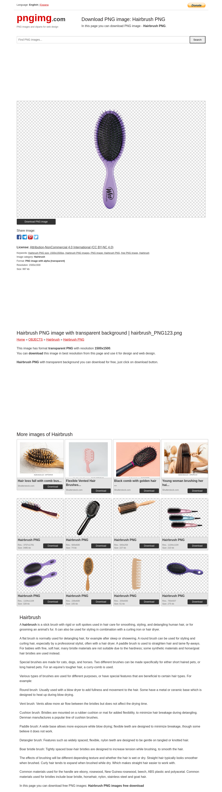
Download (53, 486)
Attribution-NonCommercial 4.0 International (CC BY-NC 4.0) (71, 247)
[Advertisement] (111, 73)
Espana (44, 4)
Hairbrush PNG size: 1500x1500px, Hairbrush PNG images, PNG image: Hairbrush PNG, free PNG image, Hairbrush (88, 253)
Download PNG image (36, 221)
